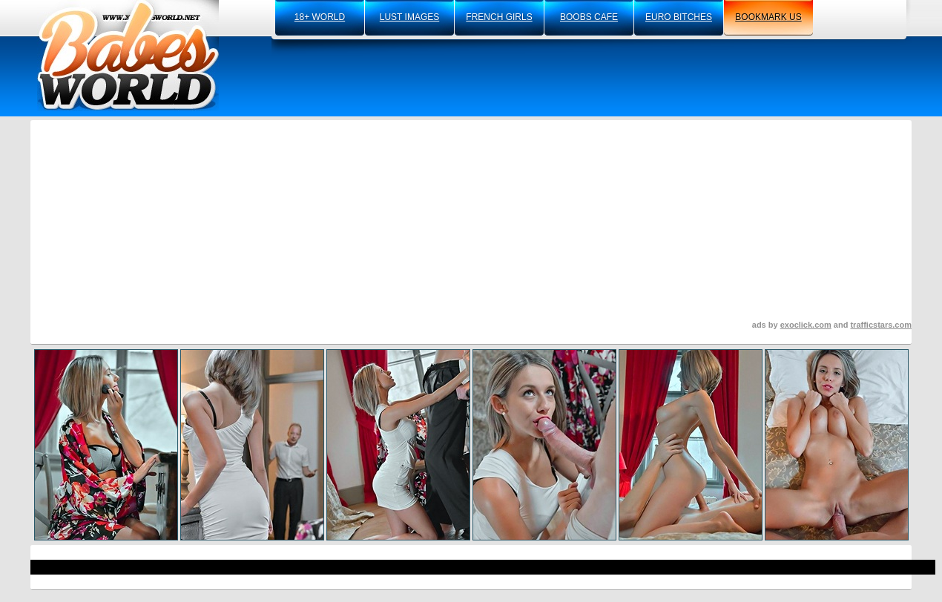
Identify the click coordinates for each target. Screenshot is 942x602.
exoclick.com (805, 324)
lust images (409, 17)
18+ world (319, 17)
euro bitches (678, 17)
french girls (499, 17)
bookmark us (768, 17)
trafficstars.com (881, 324)
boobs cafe (589, 17)
